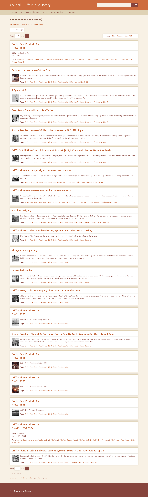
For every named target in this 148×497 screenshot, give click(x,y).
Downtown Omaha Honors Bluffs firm (33, 110)
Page (15, 36)
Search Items (38, 24)
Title (114, 36)
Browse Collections (32, 12)
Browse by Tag (27, 24)
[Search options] (132, 5)
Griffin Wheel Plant (127, 59)
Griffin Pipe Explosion (52, 59)
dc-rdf (20, 478)
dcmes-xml (27, 478)
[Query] (117, 5)
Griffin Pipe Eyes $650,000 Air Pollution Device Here (41, 190)
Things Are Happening (24, 250)
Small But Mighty (21, 210)
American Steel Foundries (25, 440)
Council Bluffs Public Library (30, 5)
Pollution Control (18, 62)
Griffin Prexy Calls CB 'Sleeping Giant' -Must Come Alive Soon (46, 290)
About (45, 12)
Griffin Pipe (20, 59)
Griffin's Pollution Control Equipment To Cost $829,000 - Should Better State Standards (61, 150)
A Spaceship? (19, 90)
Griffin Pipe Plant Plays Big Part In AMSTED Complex (41, 170)
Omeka (27, 491)
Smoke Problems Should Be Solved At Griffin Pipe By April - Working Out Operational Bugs (63, 334)
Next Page (27, 36)
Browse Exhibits (57, 12)
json (32, 478)
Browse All (15, 24)
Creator (120, 36)
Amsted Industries (31, 182)
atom (12, 478)
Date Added (129, 36)
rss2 (45, 478)
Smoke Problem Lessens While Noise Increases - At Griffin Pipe (47, 130)
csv (16, 478)
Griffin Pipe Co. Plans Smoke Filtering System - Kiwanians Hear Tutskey (52, 230)
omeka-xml (39, 478)
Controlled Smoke (22, 270)
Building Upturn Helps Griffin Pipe (31, 70)
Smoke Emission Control (109, 202)
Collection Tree (72, 12)
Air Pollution (29, 202)
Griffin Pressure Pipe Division (109, 59)
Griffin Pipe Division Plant (34, 59)
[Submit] (136, 5)
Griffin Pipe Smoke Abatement (87, 59)
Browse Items (17, 12)
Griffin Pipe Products (67, 59)
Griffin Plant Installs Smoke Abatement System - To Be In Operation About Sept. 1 (58, 450)
